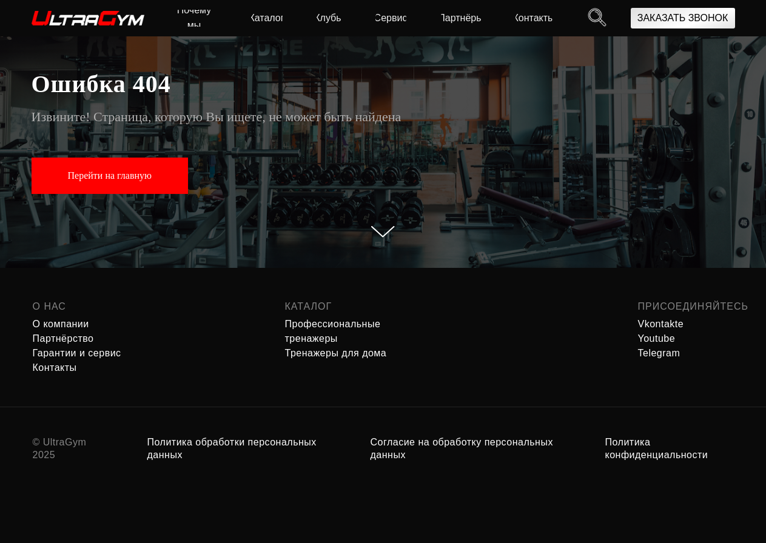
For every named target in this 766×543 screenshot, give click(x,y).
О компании (61, 324)
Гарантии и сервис (77, 353)
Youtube (657, 338)
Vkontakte (661, 324)
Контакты (55, 367)
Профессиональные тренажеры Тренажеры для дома (336, 338)
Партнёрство (63, 338)
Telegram (659, 353)
